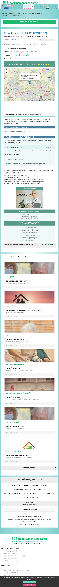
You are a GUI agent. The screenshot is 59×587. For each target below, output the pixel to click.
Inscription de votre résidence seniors (17, 570)
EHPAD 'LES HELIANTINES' (15, 397)
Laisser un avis (48, 245)
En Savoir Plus (29, 585)
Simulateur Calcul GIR (29, 522)
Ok (29, 582)
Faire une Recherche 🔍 (29, 22)
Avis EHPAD (7, 568)
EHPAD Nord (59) (9, 554)
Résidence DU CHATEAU (15, 426)
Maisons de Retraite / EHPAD (17, 44)
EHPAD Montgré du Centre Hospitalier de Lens (24, 310)
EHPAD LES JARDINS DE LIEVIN (17, 281)
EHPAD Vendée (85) (10, 561)
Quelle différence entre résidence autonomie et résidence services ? (29, 519)
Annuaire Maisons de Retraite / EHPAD (14, 14)
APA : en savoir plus (29, 514)
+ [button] (6, 70)
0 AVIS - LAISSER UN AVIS (29, 64)
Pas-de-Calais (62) (35, 14)
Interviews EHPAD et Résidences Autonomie (18, 573)
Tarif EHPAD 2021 (9, 575)
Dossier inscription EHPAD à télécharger (30, 516)
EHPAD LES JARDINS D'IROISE (17, 455)
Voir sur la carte (11, 287)
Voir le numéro (22, 55)
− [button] (6, 72)
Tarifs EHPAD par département (29, 524)
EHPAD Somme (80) (10, 558)
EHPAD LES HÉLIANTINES (15, 339)
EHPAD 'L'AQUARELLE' (14, 368)
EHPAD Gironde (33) (10, 551)
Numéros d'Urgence (29, 510)
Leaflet (28, 100)
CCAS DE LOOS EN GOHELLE (29, 215)
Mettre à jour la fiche (47, 40)
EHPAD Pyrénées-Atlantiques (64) (15, 556)
